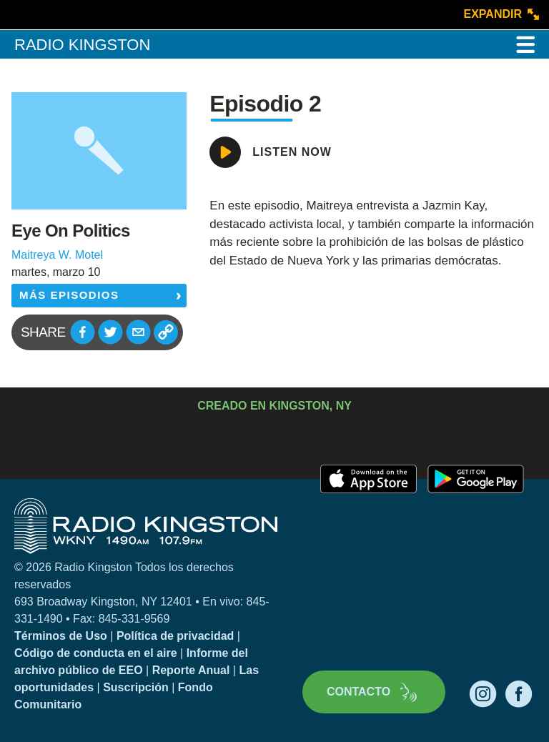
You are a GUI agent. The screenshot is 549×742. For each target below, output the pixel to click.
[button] (82, 332)
